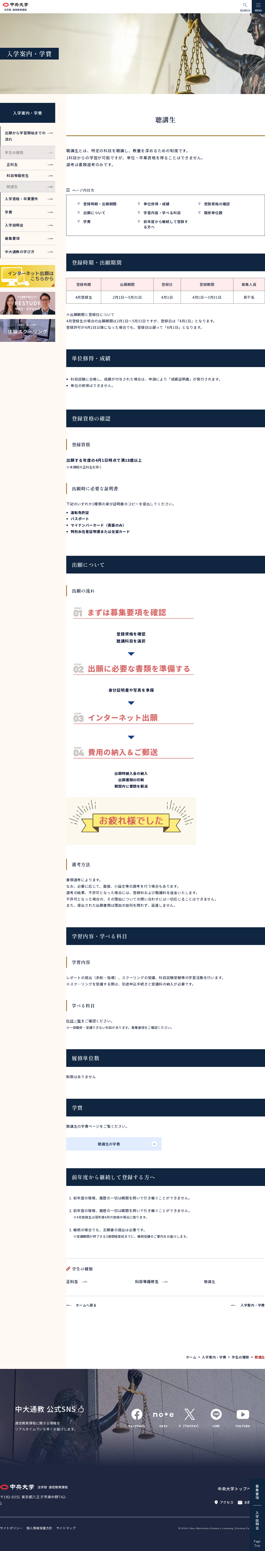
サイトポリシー (11, 1528)
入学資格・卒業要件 (21, 198)
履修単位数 (213, 212)
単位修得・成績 (157, 203)
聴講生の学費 (109, 1144)
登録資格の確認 (217, 203)
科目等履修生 (147, 1281)
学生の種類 (14, 152)
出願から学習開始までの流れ (25, 136)
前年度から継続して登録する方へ (166, 224)
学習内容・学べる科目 (162, 212)
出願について (94, 212)
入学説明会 (14, 225)
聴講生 (12, 186)
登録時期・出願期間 (100, 203)
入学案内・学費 (27, 113)
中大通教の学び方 (19, 251)
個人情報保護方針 (39, 1528)
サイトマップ (66, 1528)
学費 (87, 221)
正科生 (72, 1281)
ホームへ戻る (86, 1305)
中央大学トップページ (238, 1488)
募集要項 (12, 238)
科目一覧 (73, 1021)
